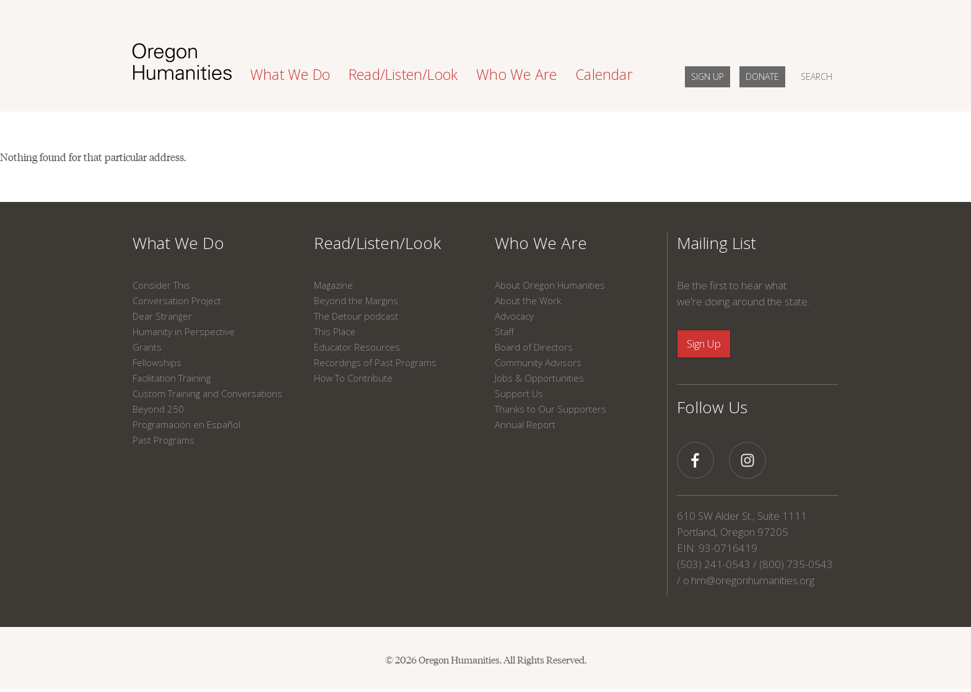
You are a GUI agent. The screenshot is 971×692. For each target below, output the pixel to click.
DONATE (762, 76)
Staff (504, 331)
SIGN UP (707, 76)
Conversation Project (177, 300)
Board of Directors (534, 347)
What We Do (178, 243)
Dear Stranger (162, 316)
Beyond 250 (158, 409)
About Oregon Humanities (550, 285)
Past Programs (163, 440)
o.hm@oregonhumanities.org (748, 580)
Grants (147, 347)
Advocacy (514, 316)
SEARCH (816, 76)
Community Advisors (538, 362)
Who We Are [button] (516, 74)
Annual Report (525, 424)
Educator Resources (357, 347)
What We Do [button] (290, 74)
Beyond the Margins (356, 300)
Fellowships (157, 362)
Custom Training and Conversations (207, 393)
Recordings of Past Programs (375, 362)
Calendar (604, 74)
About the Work (528, 300)
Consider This (161, 285)
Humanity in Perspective (184, 331)
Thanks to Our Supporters (550, 409)
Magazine (333, 285)
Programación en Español (186, 424)
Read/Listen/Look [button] (403, 74)
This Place (334, 331)
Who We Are (541, 243)
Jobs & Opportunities (539, 378)
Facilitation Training (172, 378)
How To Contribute (353, 378)
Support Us (519, 393)
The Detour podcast (356, 316)
